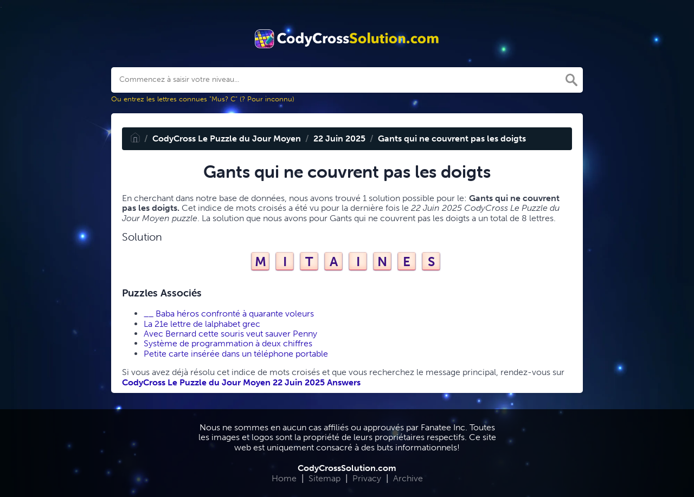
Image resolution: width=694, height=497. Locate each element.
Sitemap (324, 478)
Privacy (366, 478)
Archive (408, 478)
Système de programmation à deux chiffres (228, 343)
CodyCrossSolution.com (347, 468)
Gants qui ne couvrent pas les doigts (452, 138)
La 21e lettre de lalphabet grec (202, 324)
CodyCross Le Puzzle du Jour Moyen (226, 138)
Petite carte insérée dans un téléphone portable (236, 353)
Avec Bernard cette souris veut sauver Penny (230, 333)
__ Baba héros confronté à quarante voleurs (229, 313)
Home (284, 478)
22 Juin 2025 (339, 138)
